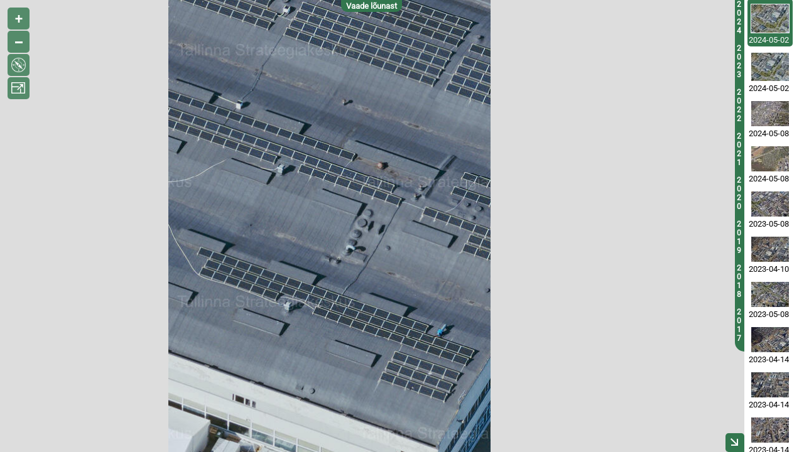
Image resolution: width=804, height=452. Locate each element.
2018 (739, 281)
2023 (739, 61)
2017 (739, 325)
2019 (739, 237)
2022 (739, 105)
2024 (739, 17)
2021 (739, 149)
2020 (739, 193)
